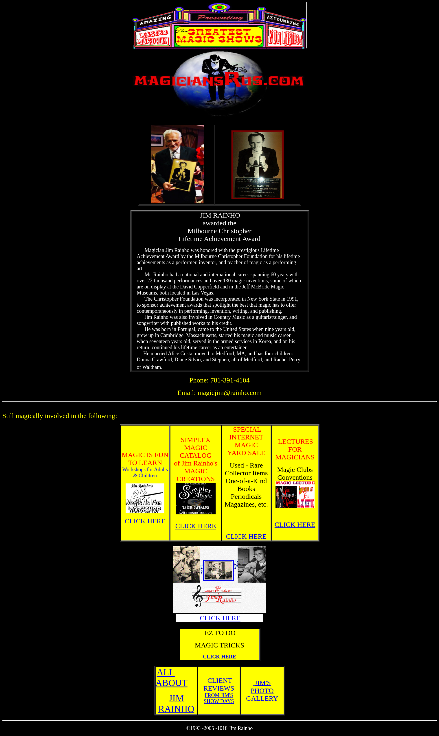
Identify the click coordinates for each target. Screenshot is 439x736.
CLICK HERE (195, 526)
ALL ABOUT (172, 677)
